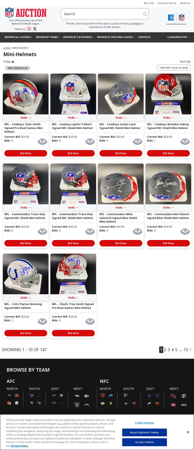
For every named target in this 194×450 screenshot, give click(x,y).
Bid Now (25, 153)
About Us (185, 3)
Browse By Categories (77, 37)
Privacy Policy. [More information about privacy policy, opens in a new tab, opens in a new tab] (20, 446)
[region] (97, 432)
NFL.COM (149, 3)
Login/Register (177, 37)
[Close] (188, 432)
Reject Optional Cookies (144, 432)
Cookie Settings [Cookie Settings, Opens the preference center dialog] (144, 422)
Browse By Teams (47, 37)
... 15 (183, 349)
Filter (8, 61)
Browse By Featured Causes (114, 37)
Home (6, 48)
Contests (144, 37)
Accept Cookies (144, 442)
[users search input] (105, 14)
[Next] (190, 349)
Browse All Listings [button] (18, 37)
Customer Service (167, 3)
